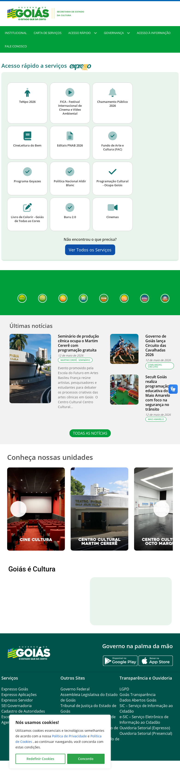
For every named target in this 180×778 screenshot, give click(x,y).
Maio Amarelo (156, 419)
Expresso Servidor (17, 700)
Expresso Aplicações (19, 694)
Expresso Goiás (14, 689)
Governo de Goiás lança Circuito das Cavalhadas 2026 (155, 345)
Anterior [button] (18, 509)
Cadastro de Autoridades (23, 711)
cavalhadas (155, 365)
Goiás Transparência (138, 694)
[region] (60, 742)
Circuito (153, 367)
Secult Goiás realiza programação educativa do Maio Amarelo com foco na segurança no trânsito (157, 393)
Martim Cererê (68, 360)
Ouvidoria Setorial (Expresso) (145, 727)
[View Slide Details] (36, 509)
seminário (84, 360)
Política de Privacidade (70, 736)
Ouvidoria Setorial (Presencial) (146, 733)
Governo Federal (75, 689)
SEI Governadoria (16, 705)
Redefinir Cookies (40, 759)
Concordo (85, 759)
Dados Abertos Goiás (138, 700)
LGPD (124, 689)
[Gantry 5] (29, 652)
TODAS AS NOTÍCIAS (90, 433)
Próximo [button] (161, 509)
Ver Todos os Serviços (90, 250)
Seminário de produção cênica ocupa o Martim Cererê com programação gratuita (78, 343)
